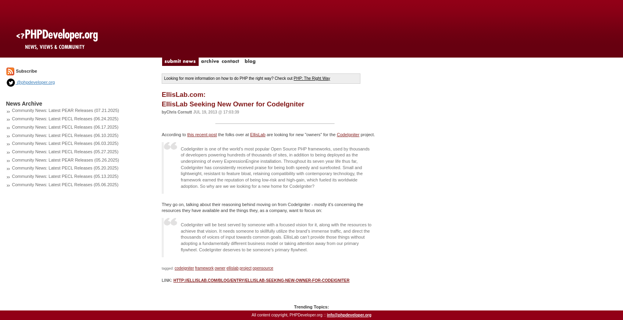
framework (204, 268)
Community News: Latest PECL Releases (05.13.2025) (65, 176)
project (246, 268)
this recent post (202, 134)
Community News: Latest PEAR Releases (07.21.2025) (65, 110)
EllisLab (258, 134)
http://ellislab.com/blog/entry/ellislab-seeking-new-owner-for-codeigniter (261, 280)
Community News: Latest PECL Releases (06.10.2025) (65, 135)
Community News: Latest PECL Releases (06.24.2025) (65, 118)
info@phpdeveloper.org (349, 315)
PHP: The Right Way (312, 78)
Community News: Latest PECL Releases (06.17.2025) (65, 127)
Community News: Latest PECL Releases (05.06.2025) (65, 184)
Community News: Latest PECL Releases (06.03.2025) (65, 143)
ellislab (232, 268)
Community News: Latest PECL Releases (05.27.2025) (65, 151)
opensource (263, 268)
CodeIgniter (348, 134)
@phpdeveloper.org (30, 82)
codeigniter (184, 268)
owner (220, 268)
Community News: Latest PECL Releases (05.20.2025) (65, 168)
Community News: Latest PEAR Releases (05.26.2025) (65, 160)
